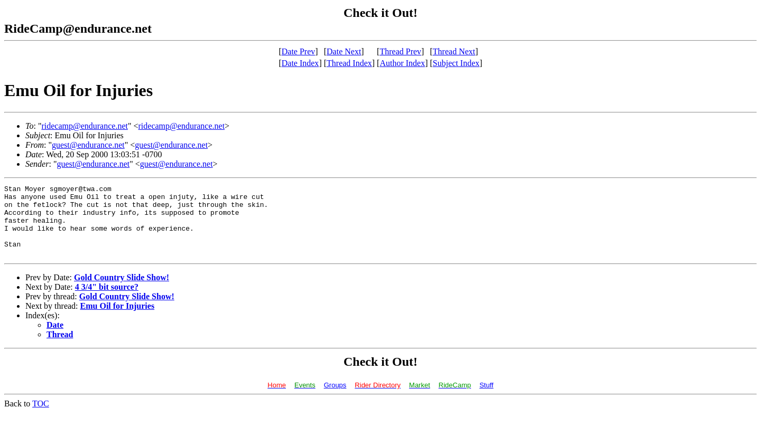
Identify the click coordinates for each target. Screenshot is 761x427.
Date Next (344, 51)
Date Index (300, 63)
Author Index (402, 63)
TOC (40, 417)
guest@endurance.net (88, 144)
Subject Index (456, 63)
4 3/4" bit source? (106, 301)
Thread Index (349, 63)
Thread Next (454, 51)
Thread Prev (400, 51)
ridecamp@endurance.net (84, 125)
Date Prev (298, 51)
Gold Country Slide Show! (121, 291)
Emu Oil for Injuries (117, 320)
